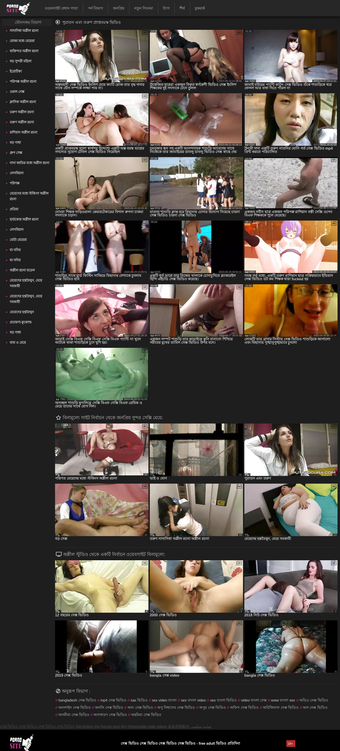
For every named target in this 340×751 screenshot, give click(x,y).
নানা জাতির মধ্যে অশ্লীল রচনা (29, 163)
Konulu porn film (114, 726)
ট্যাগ (166, 8)
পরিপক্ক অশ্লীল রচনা (23, 81)
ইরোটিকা (16, 71)
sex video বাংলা (164, 700)
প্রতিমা (14, 209)
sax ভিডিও (139, 700)
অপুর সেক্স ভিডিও (212, 707)
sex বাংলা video (193, 700)
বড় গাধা (15, 142)
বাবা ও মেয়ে (18, 342)
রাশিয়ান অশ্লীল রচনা (23, 132)
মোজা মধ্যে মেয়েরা (22, 41)
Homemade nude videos (147, 726)
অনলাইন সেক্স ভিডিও (74, 707)
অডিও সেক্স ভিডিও (313, 700)
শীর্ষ (182, 8)
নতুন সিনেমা (143, 8)
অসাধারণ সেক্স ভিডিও (110, 715)
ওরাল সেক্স (17, 92)
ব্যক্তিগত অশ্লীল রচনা (24, 51)
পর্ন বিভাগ (95, 8)
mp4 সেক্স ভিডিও (113, 700)
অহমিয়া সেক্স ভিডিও (146, 715)
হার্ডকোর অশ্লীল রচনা (24, 219)
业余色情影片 (179, 726)
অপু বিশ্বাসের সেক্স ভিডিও (176, 707)
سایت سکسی (200, 726)
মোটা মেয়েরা (18, 240)
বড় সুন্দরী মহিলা (20, 61)
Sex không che (88, 726)
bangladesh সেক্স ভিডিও (77, 700)
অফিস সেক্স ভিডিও (244, 707)
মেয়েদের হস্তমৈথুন (22, 312)
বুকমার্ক (200, 8)
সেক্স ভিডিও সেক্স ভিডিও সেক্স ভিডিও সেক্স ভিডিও (37, 726)
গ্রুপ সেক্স (16, 153)
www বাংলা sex (283, 700)
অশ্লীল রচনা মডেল (22, 270)
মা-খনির (15, 250)
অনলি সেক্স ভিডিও (109, 707)
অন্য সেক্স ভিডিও (140, 707)
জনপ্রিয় (118, 8)
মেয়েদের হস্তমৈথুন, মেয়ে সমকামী (26, 283)
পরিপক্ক (14, 183)
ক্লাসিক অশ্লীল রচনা (23, 102)
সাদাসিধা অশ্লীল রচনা (24, 31)
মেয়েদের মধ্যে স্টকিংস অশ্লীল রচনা (29, 196)
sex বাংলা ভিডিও (223, 700)
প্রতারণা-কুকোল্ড (21, 322)
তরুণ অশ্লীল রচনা (22, 112)
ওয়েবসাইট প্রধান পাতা (61, 8)
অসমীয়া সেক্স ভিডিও (73, 715)
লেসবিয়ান (16, 173)
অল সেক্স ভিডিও (315, 707)
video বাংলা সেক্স (254, 700)
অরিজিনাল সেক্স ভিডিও (280, 707)
